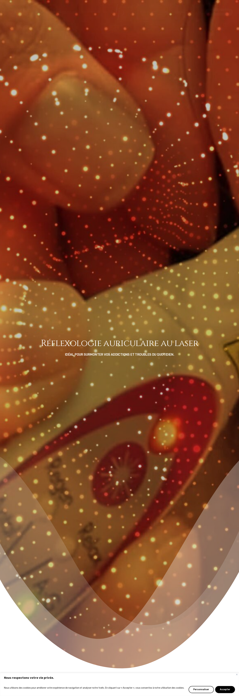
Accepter (225, 689)
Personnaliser (201, 689)
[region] (119, 684)
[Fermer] (237, 674)
